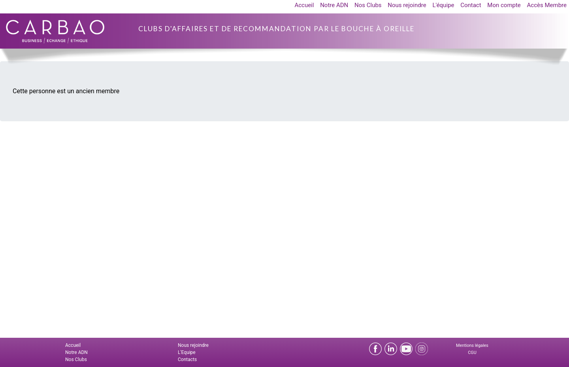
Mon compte (504, 5)
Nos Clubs (368, 5)
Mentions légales (472, 345)
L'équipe (443, 5)
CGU (472, 352)
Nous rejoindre (407, 5)
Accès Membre (547, 5)
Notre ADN (334, 5)
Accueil (304, 5)
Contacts (187, 359)
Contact (470, 5)
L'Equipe (187, 352)
